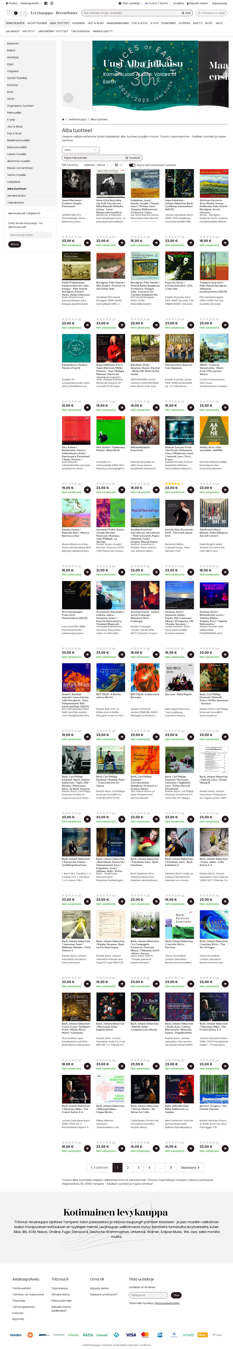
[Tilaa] (176, 1295)
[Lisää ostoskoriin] (87, 242)
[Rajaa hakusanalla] (102, 158)
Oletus (102, 165)
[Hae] (186, 13)
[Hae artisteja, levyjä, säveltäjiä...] (137, 13)
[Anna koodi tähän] (30, 235)
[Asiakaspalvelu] (31, 3)
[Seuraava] (190, 1167)
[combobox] (137, 13)
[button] (167, 1303)
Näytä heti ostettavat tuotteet (156, 165)
